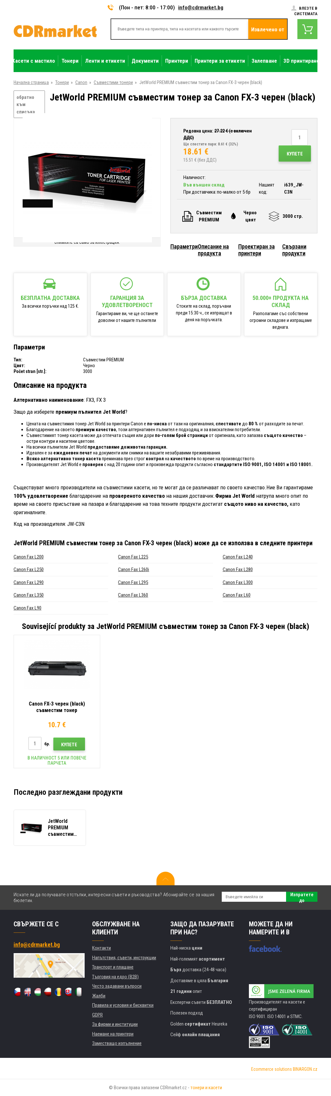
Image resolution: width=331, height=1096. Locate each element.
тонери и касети (206, 1088)
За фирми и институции (115, 1024)
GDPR (97, 1015)
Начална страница (31, 82)
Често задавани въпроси (117, 986)
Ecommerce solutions (271, 1069)
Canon (81, 82)
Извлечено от (267, 29)
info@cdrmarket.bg (200, 7)
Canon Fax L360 (133, 595)
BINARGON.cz (305, 1069)
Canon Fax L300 (238, 582)
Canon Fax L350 (29, 595)
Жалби (98, 996)
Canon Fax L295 (133, 582)
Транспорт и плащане (112, 967)
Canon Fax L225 (133, 557)
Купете (295, 154)
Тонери (62, 82)
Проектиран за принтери (256, 250)
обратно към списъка (25, 104)
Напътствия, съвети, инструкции (124, 958)
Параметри (184, 246)
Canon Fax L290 (29, 582)
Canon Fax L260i (133, 569)
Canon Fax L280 (238, 569)
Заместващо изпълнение (117, 1043)
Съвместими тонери (113, 82)
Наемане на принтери (112, 1034)
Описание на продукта (213, 250)
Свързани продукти (294, 250)
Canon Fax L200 (29, 557)
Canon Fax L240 (238, 557)
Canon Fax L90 (27, 608)
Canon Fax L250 (29, 569)
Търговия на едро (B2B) (115, 977)
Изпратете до (302, 897)
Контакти (101, 948)
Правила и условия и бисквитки (123, 1005)
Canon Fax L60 (237, 595)
